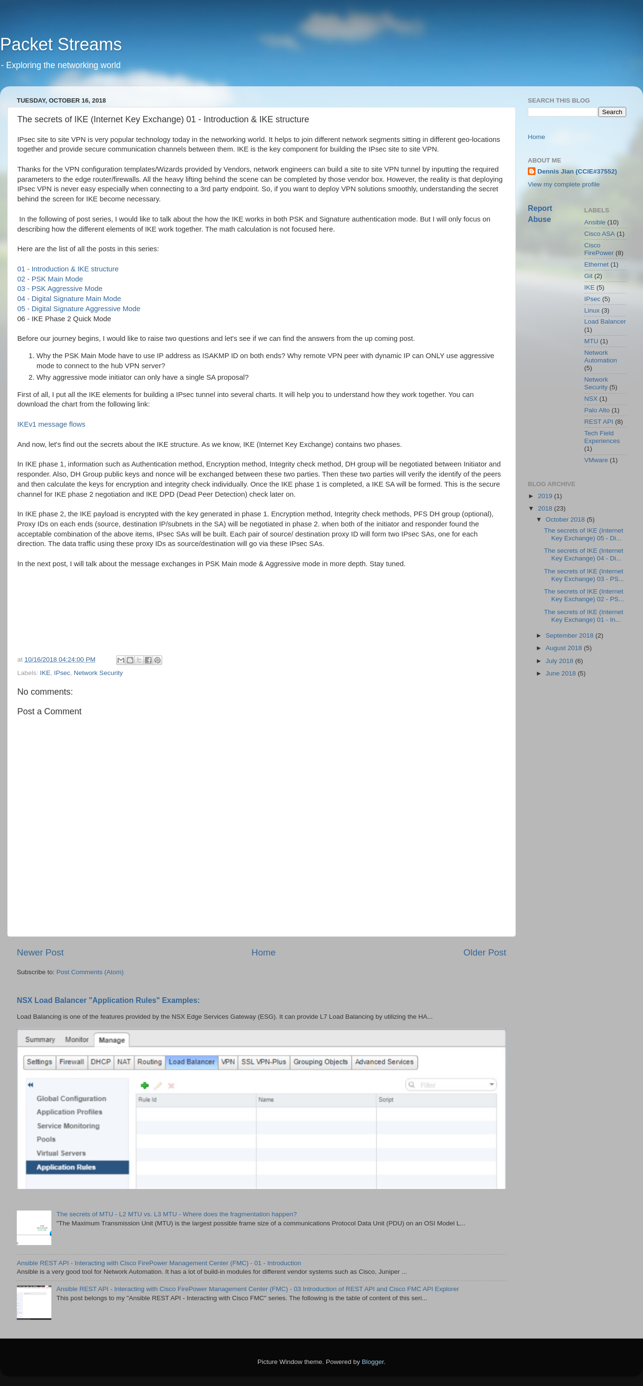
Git (588, 276)
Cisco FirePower (599, 249)
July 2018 (560, 660)
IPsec (62, 672)
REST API (599, 421)
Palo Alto (597, 410)
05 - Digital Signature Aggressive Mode (79, 309)
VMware (596, 460)
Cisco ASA (599, 233)
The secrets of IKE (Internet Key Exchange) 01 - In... (583, 615)
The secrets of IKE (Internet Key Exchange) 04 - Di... (583, 554)
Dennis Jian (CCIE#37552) (577, 171)
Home (263, 952)
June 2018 (562, 673)
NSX (591, 398)
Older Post (485, 952)
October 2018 (566, 519)
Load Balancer (605, 321)
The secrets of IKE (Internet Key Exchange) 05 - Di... (583, 534)
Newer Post (40, 952)
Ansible (595, 222)
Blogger (373, 1361)
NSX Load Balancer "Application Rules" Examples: (108, 1000)
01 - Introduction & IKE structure (68, 269)
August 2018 (565, 648)
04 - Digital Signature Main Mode (69, 299)
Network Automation (600, 356)
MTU (591, 341)
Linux (592, 310)
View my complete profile (564, 184)
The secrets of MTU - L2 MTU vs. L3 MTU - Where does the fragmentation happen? (176, 1214)
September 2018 (570, 635)
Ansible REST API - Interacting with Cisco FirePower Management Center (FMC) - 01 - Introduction (159, 1263)
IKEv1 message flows (51, 424)
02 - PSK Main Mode (50, 279)
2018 (546, 508)
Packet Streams (61, 44)
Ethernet (596, 264)
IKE (45, 672)
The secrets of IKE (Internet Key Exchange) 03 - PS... (584, 575)
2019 (546, 496)
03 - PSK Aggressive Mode (59, 288)
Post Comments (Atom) (90, 972)
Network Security (98, 672)
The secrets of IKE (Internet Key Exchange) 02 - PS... (584, 595)
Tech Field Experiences (602, 437)
